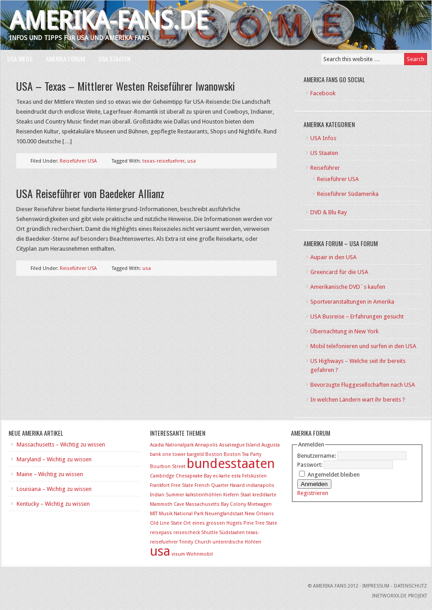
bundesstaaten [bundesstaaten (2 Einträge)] (231, 463)
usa (191, 161)
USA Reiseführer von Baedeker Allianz (90, 193)
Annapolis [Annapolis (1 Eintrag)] (206, 445)
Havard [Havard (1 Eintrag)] (237, 485)
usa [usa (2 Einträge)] (160, 551)
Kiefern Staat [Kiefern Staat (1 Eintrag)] (237, 495)
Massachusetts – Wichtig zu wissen (61, 444)
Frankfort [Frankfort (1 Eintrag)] (160, 485)
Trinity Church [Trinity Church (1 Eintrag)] (195, 542)
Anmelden (314, 484)
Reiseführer (325, 167)
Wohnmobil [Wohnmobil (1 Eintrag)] (199, 554)
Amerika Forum (65, 58)
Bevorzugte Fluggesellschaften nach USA (362, 384)
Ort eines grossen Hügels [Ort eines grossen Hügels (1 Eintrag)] (212, 523)
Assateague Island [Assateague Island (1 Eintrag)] (239, 445)
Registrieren (312, 493)
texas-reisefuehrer (163, 161)
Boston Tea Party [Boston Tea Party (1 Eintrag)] (242, 454)
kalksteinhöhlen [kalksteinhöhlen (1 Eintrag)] (203, 495)
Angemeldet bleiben (334, 474)
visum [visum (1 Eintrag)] (178, 554)
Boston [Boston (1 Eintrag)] (213, 454)
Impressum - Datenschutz (394, 586)
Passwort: (310, 464)
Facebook (322, 93)
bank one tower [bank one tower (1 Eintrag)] (167, 454)
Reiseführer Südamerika (348, 193)
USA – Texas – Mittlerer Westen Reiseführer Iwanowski (125, 86)
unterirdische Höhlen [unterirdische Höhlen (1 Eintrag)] (236, 542)
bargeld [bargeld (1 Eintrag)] (195, 454)
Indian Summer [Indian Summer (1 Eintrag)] (167, 495)
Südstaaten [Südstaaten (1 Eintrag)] (232, 532)
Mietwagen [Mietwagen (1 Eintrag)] (259, 504)
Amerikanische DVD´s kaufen (347, 286)
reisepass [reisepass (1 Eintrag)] (161, 532)
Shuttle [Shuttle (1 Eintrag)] (209, 532)
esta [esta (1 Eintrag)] (236, 476)
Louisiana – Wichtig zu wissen (54, 489)
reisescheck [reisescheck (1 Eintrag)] (186, 532)
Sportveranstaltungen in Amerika (352, 301)
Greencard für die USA (339, 272)
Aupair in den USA (333, 257)
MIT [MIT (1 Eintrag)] (154, 514)
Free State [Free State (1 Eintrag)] (182, 485)
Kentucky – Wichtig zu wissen (53, 503)
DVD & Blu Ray (328, 212)
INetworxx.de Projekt (399, 596)
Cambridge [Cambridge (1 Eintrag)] (162, 476)
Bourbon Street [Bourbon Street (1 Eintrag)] (167, 466)
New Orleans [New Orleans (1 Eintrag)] (259, 514)
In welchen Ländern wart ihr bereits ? (357, 399)
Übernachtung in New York (344, 331)
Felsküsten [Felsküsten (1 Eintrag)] (254, 476)
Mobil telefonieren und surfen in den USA (363, 346)
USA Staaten (114, 58)
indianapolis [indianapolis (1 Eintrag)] (260, 485)
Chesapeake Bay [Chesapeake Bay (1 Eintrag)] (194, 476)
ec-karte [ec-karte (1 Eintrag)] (221, 476)
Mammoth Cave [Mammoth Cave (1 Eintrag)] (167, 504)
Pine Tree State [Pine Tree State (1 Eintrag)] (260, 523)
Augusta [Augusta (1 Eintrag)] (270, 445)
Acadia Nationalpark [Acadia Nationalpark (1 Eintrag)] (172, 445)
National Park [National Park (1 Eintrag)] (188, 514)
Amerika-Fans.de (108, 20)
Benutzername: (317, 455)
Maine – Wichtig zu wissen (50, 474)
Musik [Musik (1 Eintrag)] (165, 514)
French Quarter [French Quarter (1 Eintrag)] (211, 485)
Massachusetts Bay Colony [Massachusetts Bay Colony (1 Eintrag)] (215, 504)
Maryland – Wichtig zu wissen (54, 459)
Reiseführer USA (78, 161)
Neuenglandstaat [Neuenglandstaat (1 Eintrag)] (224, 514)
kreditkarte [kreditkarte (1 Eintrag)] (264, 495)
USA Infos (19, 58)
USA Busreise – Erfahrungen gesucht (357, 316)
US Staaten (324, 153)
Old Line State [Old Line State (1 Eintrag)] (166, 523)
